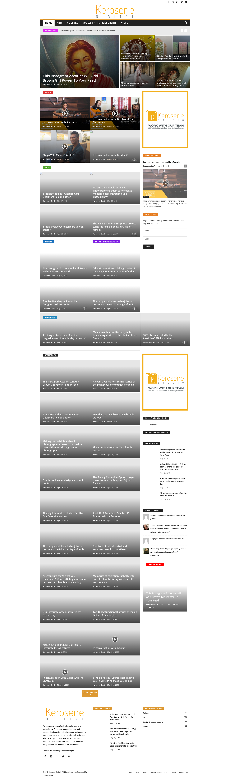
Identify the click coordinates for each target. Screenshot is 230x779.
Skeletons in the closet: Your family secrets (112, 449)
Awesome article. (176, 539)
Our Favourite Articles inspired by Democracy (62, 613)
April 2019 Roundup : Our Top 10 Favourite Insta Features (111, 515)
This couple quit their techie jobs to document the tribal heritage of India (113, 303)
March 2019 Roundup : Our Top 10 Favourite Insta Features (62, 646)
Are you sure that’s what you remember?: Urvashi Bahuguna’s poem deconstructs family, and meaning (64, 579)
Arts (60, 22)
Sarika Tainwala (157, 525)
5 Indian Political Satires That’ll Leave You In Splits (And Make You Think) (113, 679)
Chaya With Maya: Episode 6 (58, 155)
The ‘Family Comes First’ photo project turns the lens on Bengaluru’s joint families (114, 226)
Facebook (153, 424)
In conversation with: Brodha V (110, 155)
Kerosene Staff (49, 84)
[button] (186, 23)
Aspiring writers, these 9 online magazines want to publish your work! (64, 336)
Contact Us (183, 772)
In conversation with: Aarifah (59, 122)
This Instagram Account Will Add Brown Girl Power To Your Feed (88, 30)
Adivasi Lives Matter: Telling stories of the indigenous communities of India (114, 270)
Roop (153, 549)
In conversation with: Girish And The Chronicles (113, 120)
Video (125, 22)
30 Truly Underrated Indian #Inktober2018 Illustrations (158, 336)
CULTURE (48, 242)
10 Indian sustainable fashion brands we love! (113, 416)
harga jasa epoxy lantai (159, 539)
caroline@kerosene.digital (63, 751)
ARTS (47, 167)
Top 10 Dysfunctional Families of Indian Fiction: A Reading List (115, 613)
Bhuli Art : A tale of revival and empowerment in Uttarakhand (110, 548)
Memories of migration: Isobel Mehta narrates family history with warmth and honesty (113, 579)
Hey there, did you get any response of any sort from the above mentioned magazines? (168, 552)
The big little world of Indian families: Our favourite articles (63, 515)
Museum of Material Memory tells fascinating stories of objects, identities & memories (115, 335)
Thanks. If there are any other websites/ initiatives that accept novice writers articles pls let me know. (169, 529)
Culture (72, 22)
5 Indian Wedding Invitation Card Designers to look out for (61, 195)
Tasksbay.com (48, 776)
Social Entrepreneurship (100, 22)
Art (144, 717)
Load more (90, 693)
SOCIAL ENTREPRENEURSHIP (106, 242)
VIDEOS (48, 92)
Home (48, 22)
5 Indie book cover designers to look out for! (63, 228)
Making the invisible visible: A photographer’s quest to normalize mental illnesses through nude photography (112, 192)
